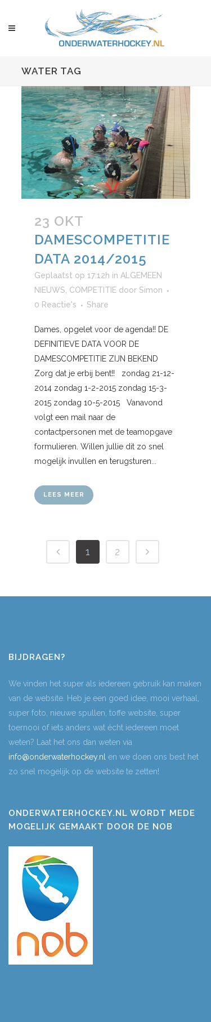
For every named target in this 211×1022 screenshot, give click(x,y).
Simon (151, 289)
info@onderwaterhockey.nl (57, 756)
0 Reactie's (55, 304)
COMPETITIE (92, 289)
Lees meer (63, 494)
